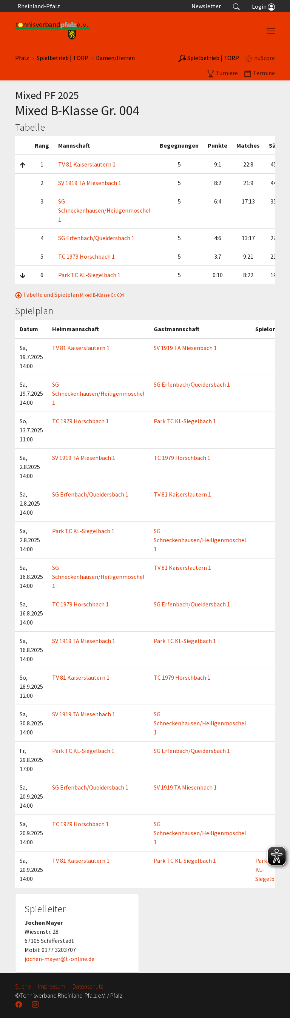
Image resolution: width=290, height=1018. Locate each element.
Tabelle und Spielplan (69, 294)
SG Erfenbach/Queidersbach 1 (96, 238)
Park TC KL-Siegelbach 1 (89, 275)
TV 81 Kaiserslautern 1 (87, 164)
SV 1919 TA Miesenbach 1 (89, 183)
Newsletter (206, 6)
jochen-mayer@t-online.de (59, 958)
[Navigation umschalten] (271, 31)
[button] (236, 6)
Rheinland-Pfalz (37, 6)
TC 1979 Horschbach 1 (86, 256)
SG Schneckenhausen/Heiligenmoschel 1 (104, 210)
